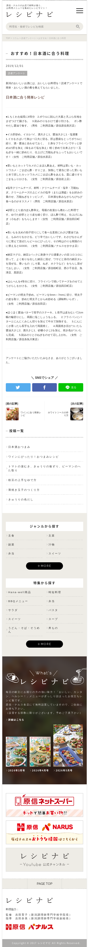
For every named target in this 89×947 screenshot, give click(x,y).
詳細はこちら (16, 720)
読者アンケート (16, 73)
